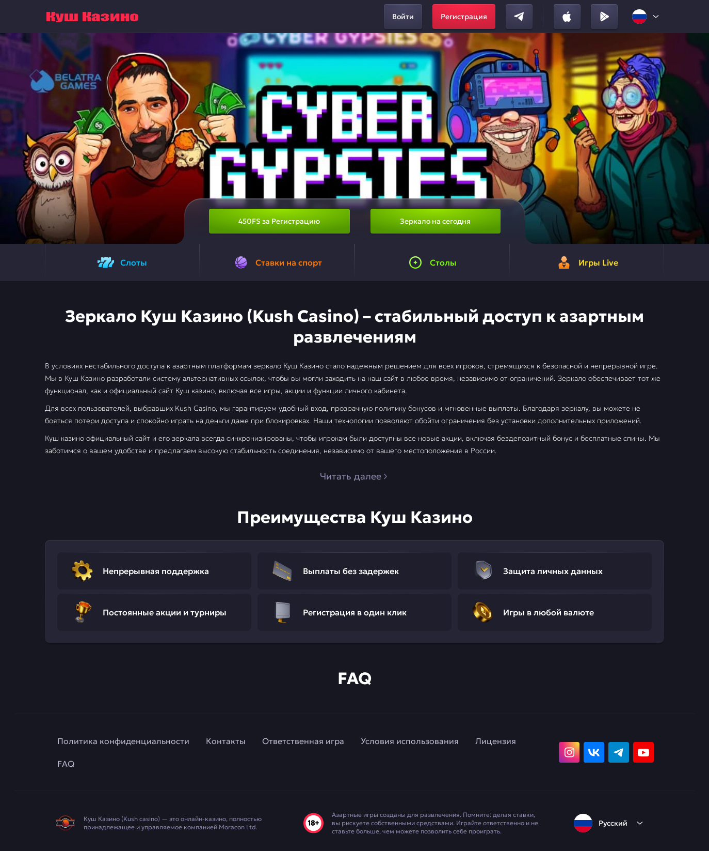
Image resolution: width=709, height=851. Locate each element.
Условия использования (410, 741)
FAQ (65, 764)
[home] (92, 16)
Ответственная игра (303, 741)
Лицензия (495, 741)
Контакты (226, 741)
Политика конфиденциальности (123, 741)
